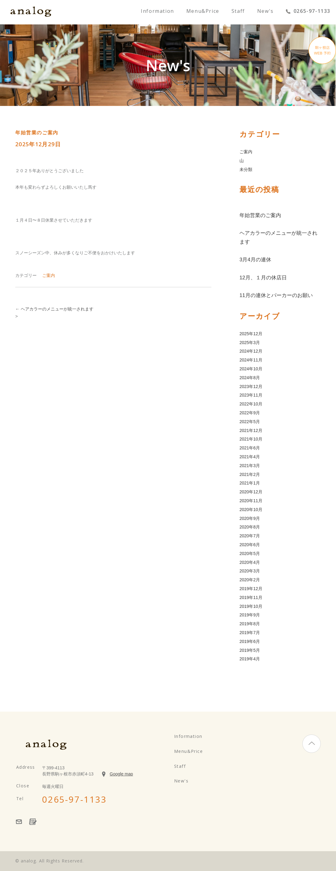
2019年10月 (250, 606)
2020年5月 (249, 553)
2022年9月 (249, 412)
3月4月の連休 (255, 260)
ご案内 (48, 275)
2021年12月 (250, 430)
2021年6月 (249, 447)
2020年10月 (250, 509)
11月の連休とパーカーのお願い (276, 295)
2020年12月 (250, 491)
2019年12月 (250, 588)
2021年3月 (249, 465)
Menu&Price (202, 11)
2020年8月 (249, 526)
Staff (238, 11)
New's (265, 11)
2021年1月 (249, 483)
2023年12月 (250, 386)
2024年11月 (250, 359)
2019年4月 (249, 658)
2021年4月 (249, 456)
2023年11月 (250, 395)
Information (157, 11)
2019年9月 (249, 614)
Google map (121, 773)
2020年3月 (249, 570)
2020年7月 (249, 535)
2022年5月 (249, 421)
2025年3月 (249, 342)
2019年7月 (249, 632)
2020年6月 (249, 544)
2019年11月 (250, 597)
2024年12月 (250, 351)
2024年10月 (250, 368)
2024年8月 (249, 377)
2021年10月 (250, 439)
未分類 (245, 169)
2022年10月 (250, 403)
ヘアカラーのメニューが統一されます (54, 309)
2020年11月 (250, 500)
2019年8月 (249, 623)
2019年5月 (249, 650)
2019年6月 (249, 641)
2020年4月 (249, 562)
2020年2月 (249, 579)
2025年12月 (250, 333)
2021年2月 (249, 474)
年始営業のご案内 (260, 215)
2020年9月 (249, 518)
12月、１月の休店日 (263, 278)
